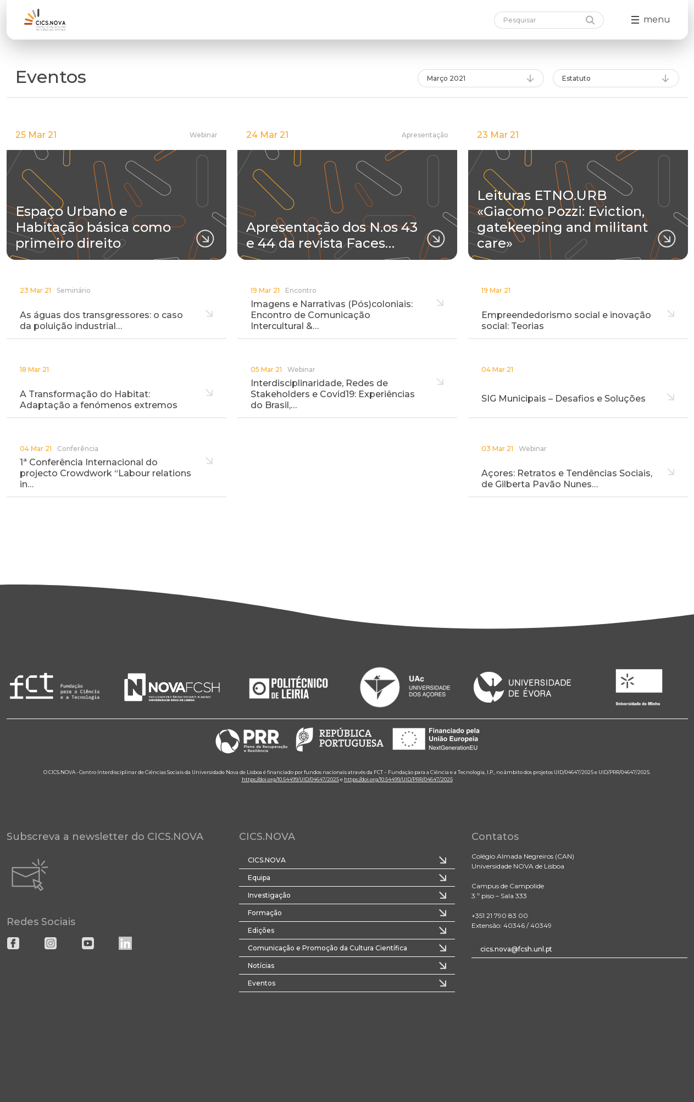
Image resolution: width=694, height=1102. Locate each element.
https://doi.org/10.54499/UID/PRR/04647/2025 (398, 779)
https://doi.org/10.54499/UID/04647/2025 (290, 779)
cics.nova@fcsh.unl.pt (516, 949)
